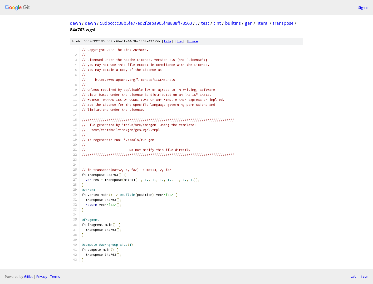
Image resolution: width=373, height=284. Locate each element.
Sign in (363, 7)
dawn (75, 23)
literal (262, 23)
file (167, 41)
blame (193, 41)
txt (353, 276)
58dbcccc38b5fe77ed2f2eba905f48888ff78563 (146, 23)
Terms (55, 276)
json (364, 276)
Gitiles (28, 276)
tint (217, 23)
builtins (233, 23)
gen (248, 23)
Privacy (41, 276)
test (205, 23)
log (180, 41)
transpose (283, 23)
